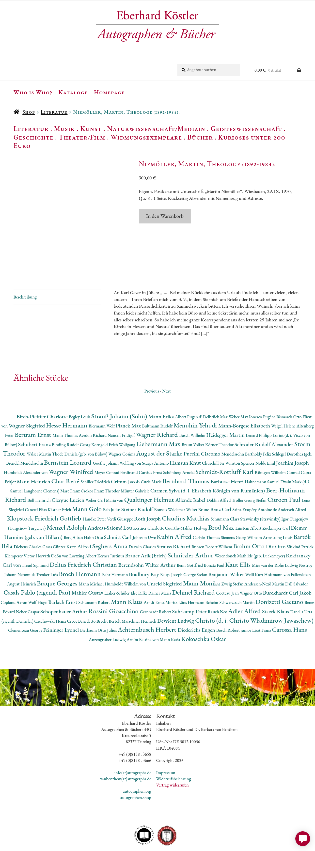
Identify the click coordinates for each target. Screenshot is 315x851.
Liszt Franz (262, 607)
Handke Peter (95, 496)
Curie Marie (151, 458)
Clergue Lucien (69, 477)
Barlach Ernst (63, 579)
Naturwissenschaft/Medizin (156, 128)
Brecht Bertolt (109, 598)
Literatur (54, 112)
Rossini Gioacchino (114, 588)
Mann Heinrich (34, 458)
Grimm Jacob (126, 458)
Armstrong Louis (278, 514)
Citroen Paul (285, 476)
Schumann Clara (225, 496)
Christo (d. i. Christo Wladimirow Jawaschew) (254, 597)
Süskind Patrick (300, 523)
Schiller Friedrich (96, 458)
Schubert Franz (35, 421)
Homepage (109, 92)
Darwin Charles (143, 523)
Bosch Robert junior (234, 607)
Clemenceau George (25, 607)
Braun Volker (193, 422)
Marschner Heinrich (139, 598)
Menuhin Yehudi (195, 402)
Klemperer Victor (20, 533)
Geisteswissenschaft (246, 128)
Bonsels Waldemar (170, 486)
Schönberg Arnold (179, 449)
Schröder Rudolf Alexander (264, 421)
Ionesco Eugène (263, 393)
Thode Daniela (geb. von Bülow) (80, 431)
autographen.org (137, 768)
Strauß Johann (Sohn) (119, 393)
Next (166, 368)
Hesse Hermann (67, 402)
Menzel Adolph (67, 504)
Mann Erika (161, 393)
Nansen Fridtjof (122, 412)
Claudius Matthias (186, 495)
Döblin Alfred (219, 477)
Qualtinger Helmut (149, 476)
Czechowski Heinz (50, 598)
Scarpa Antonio (156, 440)
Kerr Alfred (79, 523)
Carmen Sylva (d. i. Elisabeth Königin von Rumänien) (208, 467)
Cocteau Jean (227, 570)
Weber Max (239, 393)
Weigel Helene (284, 403)
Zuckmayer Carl (276, 505)
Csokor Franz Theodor (101, 468)
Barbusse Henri (228, 458)
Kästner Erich (59, 486)
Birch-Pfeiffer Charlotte (42, 393)
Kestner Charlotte (149, 505)
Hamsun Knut (186, 439)
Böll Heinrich (39, 477)
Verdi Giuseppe (120, 496)
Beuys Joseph (172, 551)
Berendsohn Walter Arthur (147, 542)
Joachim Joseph (292, 439)
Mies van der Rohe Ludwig (275, 542)
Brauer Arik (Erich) (146, 532)
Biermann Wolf (102, 403)
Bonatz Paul (214, 542)
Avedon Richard (93, 412)
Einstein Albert (248, 505)
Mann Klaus (127, 578)
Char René (66, 458)
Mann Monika (202, 560)
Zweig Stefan (232, 561)
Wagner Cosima (122, 431)
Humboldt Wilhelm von (126, 561)
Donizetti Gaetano (280, 578)
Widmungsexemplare (146, 137)
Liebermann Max (159, 421)
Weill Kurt (254, 551)
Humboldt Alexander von (26, 449)
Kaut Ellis (238, 541)
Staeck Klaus (276, 588)
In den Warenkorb (165, 216)
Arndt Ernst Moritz (161, 579)
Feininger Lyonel (61, 607)
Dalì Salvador (296, 561)
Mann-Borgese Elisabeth (244, 402)
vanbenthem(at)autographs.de (125, 756)
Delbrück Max (216, 393)
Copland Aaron (14, 579)
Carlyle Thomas (207, 514)
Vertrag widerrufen (172, 762)
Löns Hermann (191, 579)
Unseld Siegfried (165, 560)
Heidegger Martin (226, 412)
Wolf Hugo (38, 579)
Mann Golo (87, 486)
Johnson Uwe (145, 514)
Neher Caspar (28, 589)
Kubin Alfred (175, 513)
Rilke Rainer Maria (155, 570)
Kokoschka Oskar (203, 616)
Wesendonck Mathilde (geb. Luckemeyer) (250, 533)
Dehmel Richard (194, 569)
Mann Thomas (66, 412)
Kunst (91, 128)
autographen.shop (135, 774)
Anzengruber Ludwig (107, 616)
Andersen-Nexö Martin (264, 561)
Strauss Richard (174, 523)
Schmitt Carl (118, 514)
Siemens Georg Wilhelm (242, 514)
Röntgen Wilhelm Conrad (278, 449)
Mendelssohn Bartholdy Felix (246, 431)
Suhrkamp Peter (190, 588)
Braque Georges (58, 560)
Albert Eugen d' (189, 393)
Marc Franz (70, 468)
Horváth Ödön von (52, 533)
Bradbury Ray (144, 551)
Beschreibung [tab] (25, 274)
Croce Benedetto (81, 598)
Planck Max (129, 402)
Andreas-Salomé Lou (110, 504)
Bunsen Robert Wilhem (212, 523)
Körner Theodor (220, 422)
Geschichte (33, 137)
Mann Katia (170, 616)
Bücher (200, 137)
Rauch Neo (218, 589)
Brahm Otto (249, 523)
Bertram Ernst (34, 411)
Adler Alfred (245, 588)
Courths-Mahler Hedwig (186, 505)
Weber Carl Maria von (105, 477)
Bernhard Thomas (186, 458)
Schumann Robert (94, 579)
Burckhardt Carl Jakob (287, 569)
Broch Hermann (80, 551)
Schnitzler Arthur (191, 532)
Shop (28, 112)
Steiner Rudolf (137, 486)
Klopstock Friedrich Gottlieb (44, 495)
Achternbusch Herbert (147, 606)
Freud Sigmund (36, 542)
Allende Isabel (190, 477)
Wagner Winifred (71, 448)
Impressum (165, 750)
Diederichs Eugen (196, 607)
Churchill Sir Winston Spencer (228, 440)
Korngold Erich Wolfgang (113, 422)
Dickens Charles (28, 523)
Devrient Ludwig (176, 597)
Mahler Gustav (88, 569)
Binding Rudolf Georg (71, 422)
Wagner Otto (251, 570)
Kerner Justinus (111, 533)
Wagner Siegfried (27, 402)
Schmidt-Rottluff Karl (225, 448)
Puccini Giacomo (202, 430)
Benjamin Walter (226, 551)
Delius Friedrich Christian (84, 541)
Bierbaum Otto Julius (99, 607)
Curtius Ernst (151, 449)
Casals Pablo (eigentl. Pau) (37, 569)
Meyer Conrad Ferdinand (116, 449)
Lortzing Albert (83, 533)
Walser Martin (39, 431)
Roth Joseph (148, 495)
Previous (151, 368)
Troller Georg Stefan (249, 477)
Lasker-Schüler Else (121, 570)
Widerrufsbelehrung (173, 756)
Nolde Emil (265, 440)
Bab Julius (112, 486)
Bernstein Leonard (68, 439)
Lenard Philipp (259, 412)
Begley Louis (80, 393)
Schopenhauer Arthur (64, 588)
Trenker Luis (47, 551)
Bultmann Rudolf (157, 403)
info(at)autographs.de (132, 750)
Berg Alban (74, 514)
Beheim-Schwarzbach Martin (230, 579)
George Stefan (195, 551)
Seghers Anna (110, 523)
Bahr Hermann (115, 551)
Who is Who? (33, 92)
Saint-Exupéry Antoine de (255, 486)
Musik (64, 128)
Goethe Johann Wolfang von (117, 440)
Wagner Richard (157, 411)
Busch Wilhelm (192, 412)
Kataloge (73, 92)
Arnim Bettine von (142, 616)
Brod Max (221, 504)
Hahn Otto (94, 514)
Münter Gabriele (135, 468)
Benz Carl (221, 486)
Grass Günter (54, 523)
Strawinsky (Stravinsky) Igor (264, 496)
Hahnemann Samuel (262, 458)
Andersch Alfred (292, 486)
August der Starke (160, 430)
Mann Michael (92, 561)
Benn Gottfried (190, 542)
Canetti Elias (36, 486)
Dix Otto (276, 523)
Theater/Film (82, 137)
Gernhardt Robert (156, 589)
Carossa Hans (289, 606)
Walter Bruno (198, 486)
